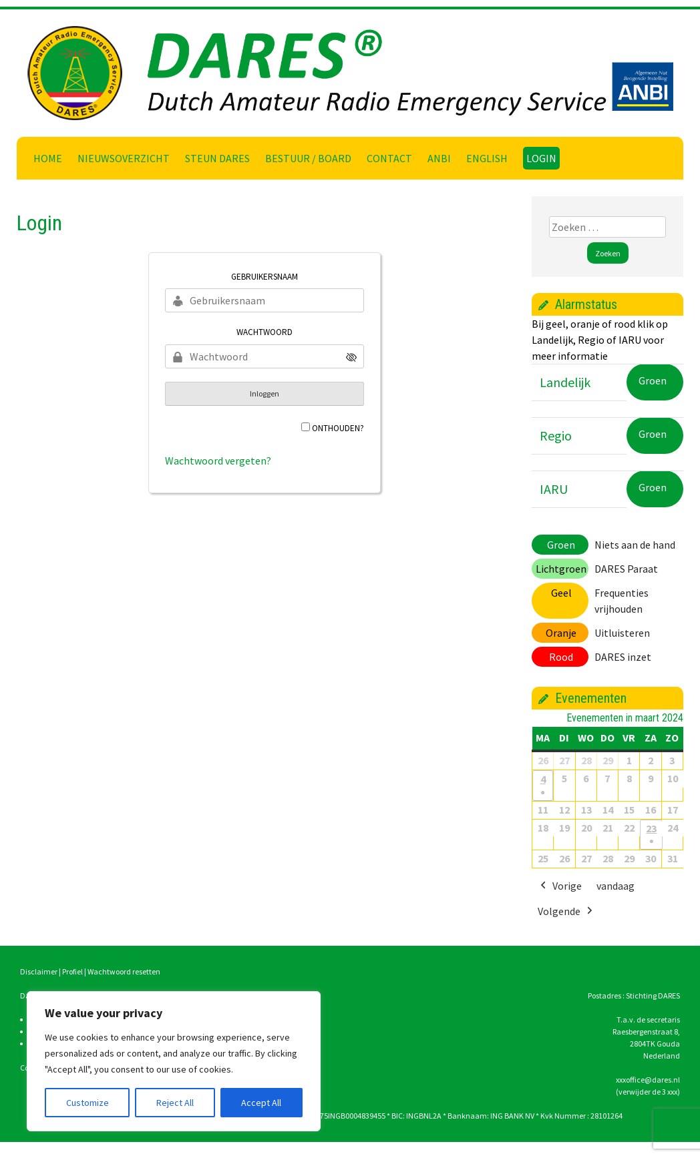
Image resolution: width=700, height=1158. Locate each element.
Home (47, 158)
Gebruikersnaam (264, 276)
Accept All (261, 1103)
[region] (174, 1061)
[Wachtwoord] (264, 356)
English (487, 158)
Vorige (560, 886)
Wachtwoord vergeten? (218, 460)
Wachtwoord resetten (124, 971)
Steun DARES (217, 158)
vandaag (615, 885)
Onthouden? (338, 428)
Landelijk (565, 382)
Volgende (566, 911)
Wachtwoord (264, 332)
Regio (556, 435)
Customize (87, 1103)
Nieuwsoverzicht (123, 158)
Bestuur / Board (308, 158)
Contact (389, 158)
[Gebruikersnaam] (264, 300)
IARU (554, 489)
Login (541, 158)
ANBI (439, 158)
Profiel (72, 971)
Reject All (175, 1103)
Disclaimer (38, 971)
